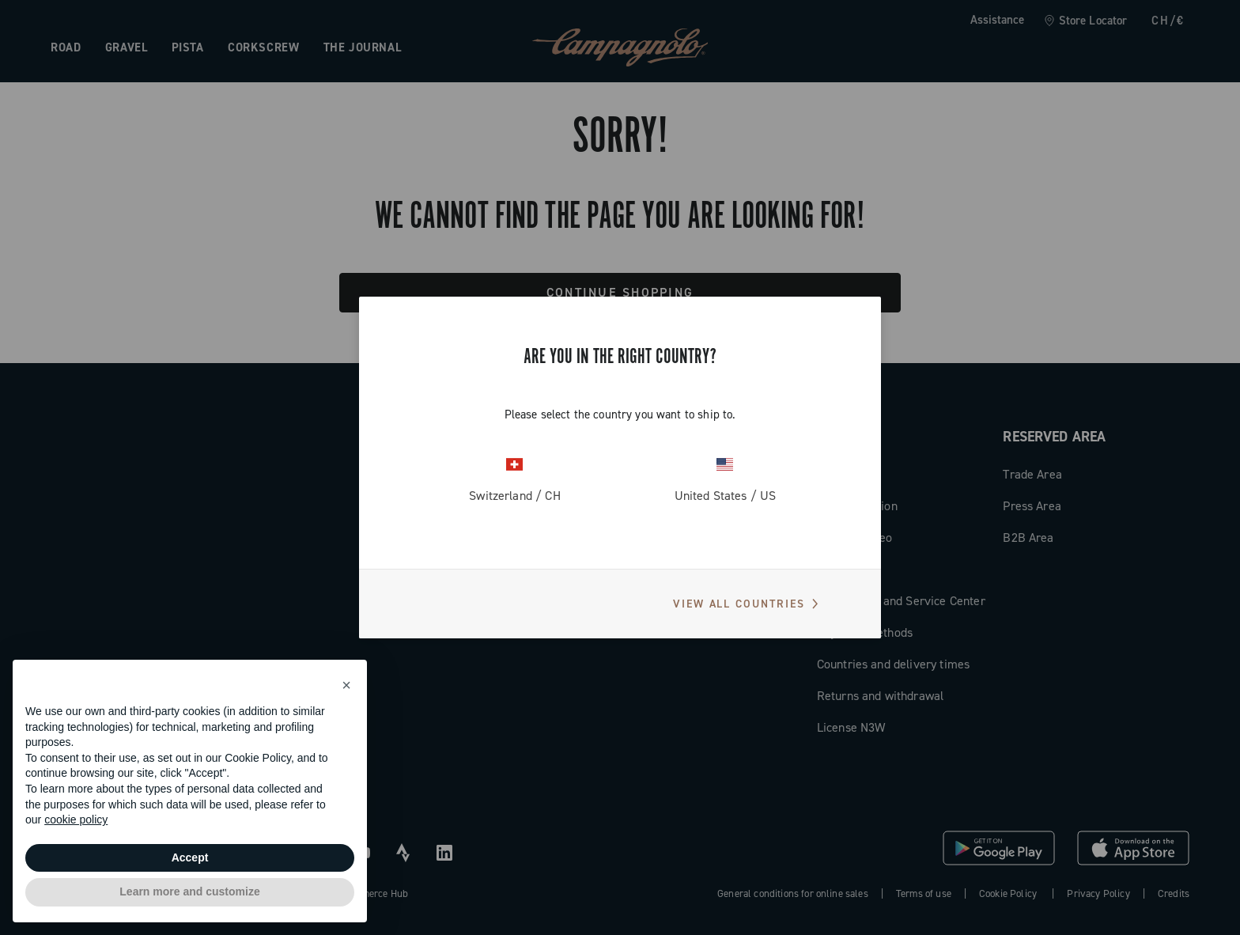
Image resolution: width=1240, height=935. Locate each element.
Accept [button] (190, 857)
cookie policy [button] (76, 819)
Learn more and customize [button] (189, 891)
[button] (346, 685)
